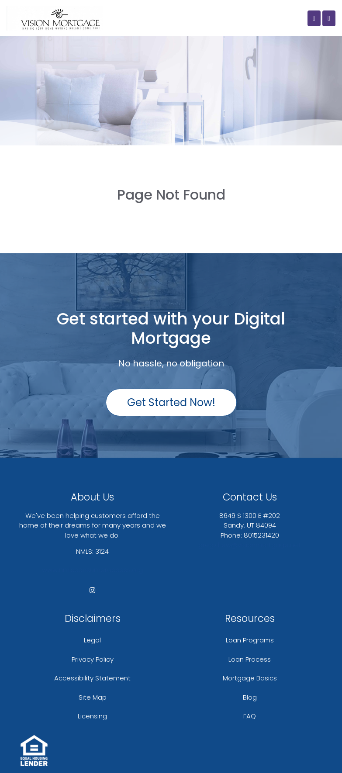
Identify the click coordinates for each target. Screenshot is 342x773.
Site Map (93, 697)
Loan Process (249, 659)
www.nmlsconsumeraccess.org (92, 569)
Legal (92, 640)
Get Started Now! (171, 402)
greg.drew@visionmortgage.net (249, 544)
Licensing (92, 716)
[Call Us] (314, 18)
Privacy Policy (93, 659)
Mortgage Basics (250, 678)
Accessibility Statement (92, 678)
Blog (250, 697)
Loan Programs (250, 640)
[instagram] (92, 590)
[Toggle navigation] (328, 18)
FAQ (249, 716)
